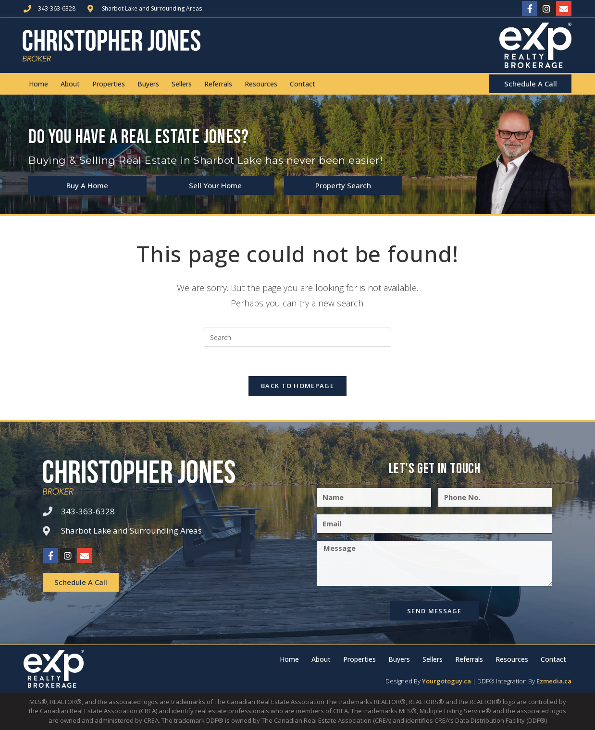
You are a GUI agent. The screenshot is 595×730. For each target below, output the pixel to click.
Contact (302, 83)
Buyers (148, 83)
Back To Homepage (297, 385)
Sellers (182, 83)
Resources (261, 83)
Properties (108, 83)
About (70, 83)
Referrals (218, 83)
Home (38, 83)
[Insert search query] (297, 337)
